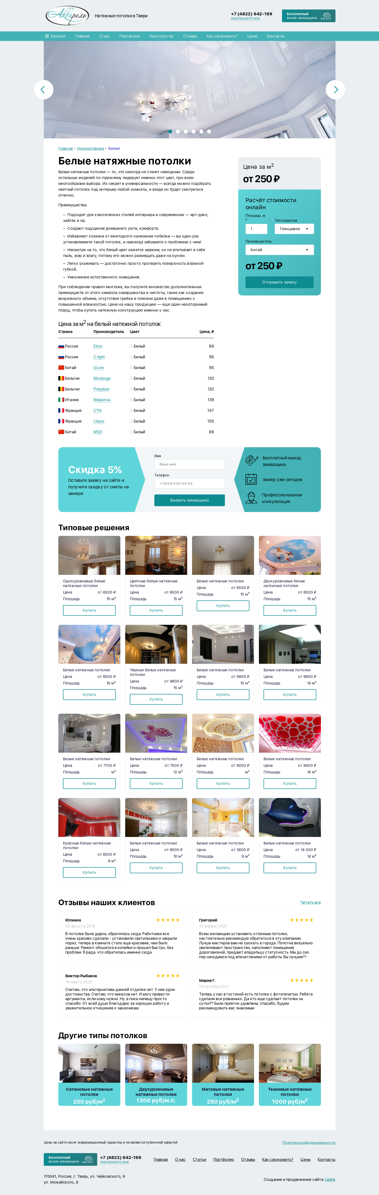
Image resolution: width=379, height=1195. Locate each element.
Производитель (259, 241)
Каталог (58, 36)
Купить (89, 610)
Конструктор (161, 36)
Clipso (99, 421)
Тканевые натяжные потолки (290, 1092)
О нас (104, 36)
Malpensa (102, 400)
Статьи (199, 1159)
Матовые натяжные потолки (223, 1092)
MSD (98, 432)
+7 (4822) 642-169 (251, 13)
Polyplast (101, 389)
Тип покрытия (286, 221)
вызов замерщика (302, 16)
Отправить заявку (279, 281)
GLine (99, 368)
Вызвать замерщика (189, 500)
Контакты (275, 36)
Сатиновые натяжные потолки (89, 1092)
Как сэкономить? (222, 36)
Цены (252, 36)
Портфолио (130, 36)
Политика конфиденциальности (308, 1143)
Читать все (310, 902)
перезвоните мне (245, 18)
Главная (83, 36)
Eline (98, 346)
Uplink (330, 1179)
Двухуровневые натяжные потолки (156, 1092)
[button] (170, 131)
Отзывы (190, 36)
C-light (99, 357)
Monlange (102, 378)
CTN (98, 410)
